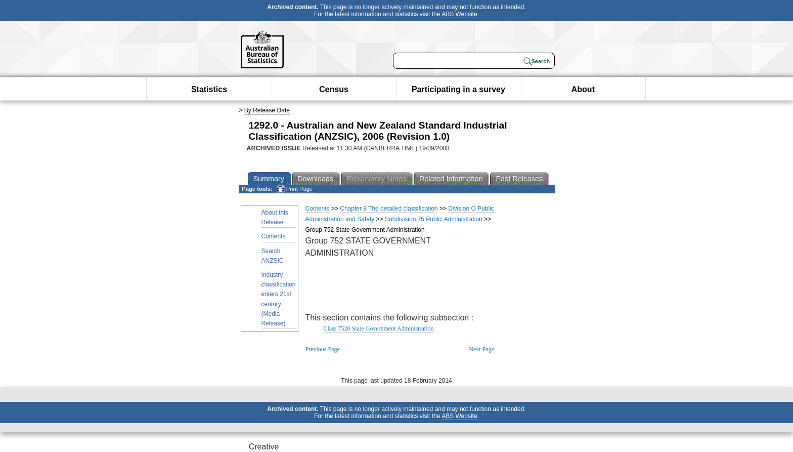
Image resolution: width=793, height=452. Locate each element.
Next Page (481, 349)
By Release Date (267, 110)
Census (333, 89)
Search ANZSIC (272, 256)
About (583, 89)
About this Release (274, 217)
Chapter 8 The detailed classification (388, 208)
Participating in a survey (458, 89)
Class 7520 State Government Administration (379, 328)
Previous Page (322, 349)
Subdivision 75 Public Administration (433, 219)
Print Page (295, 189)
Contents (273, 236)
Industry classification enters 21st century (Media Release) (278, 299)
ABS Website (459, 14)
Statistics (209, 89)
